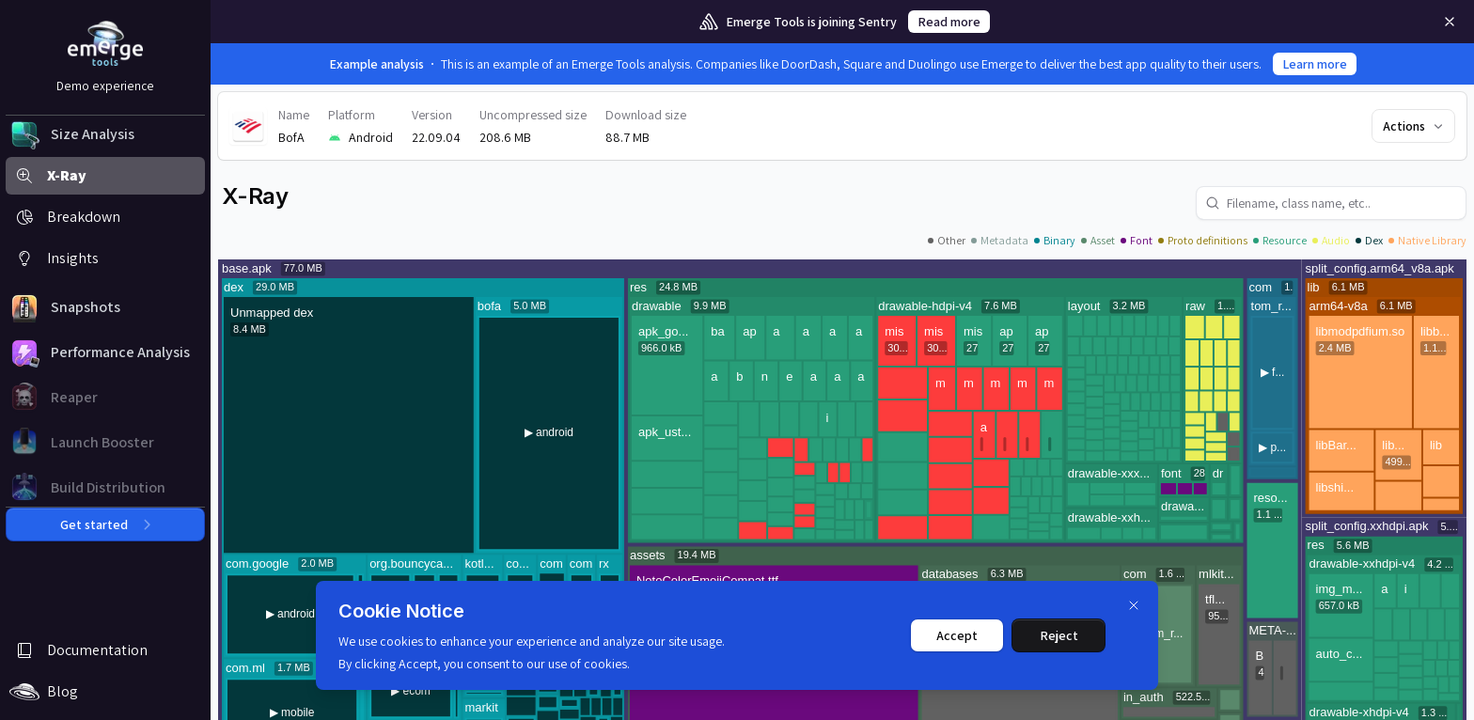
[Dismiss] (1134, 605)
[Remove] (1449, 21)
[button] (105, 134)
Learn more (1314, 63)
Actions (1414, 125)
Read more (948, 21)
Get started (105, 524)
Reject (1059, 635)
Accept (957, 635)
